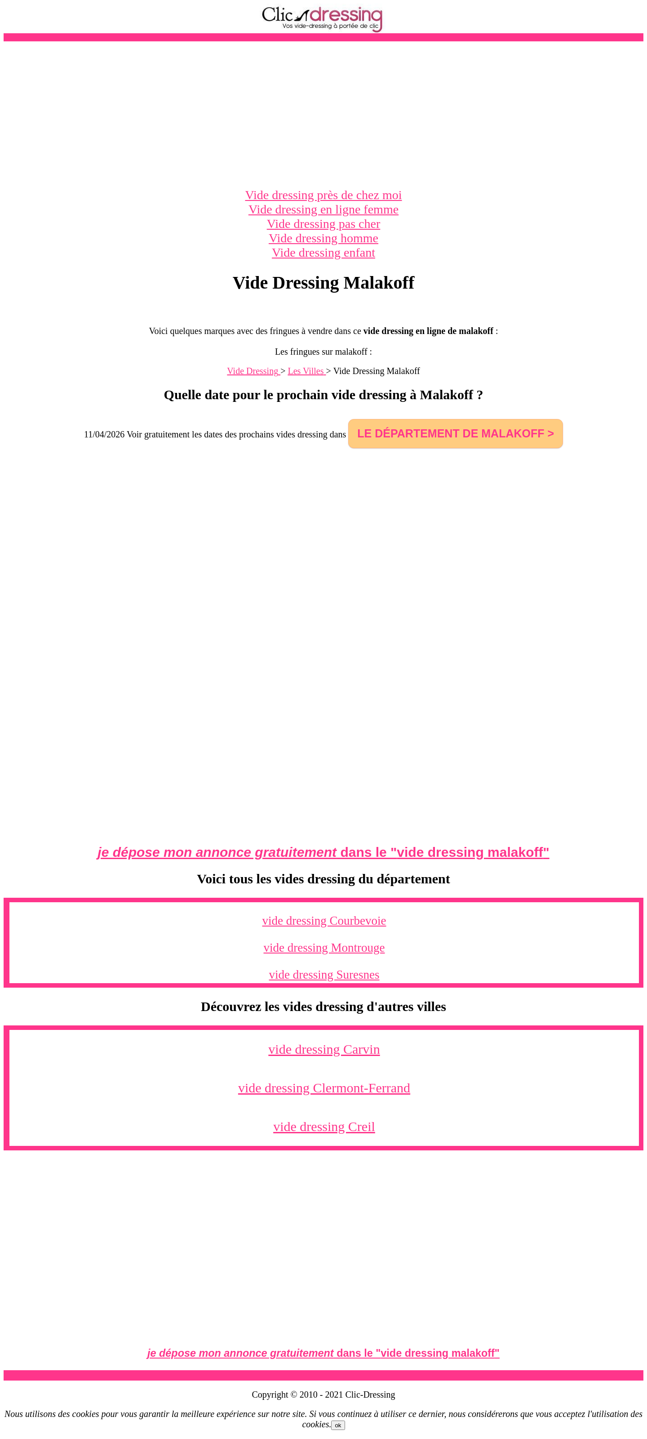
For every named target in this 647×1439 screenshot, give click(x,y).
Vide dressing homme (323, 238)
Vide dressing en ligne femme (323, 209)
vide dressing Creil (324, 1126)
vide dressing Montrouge (324, 947)
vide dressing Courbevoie (324, 920)
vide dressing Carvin (324, 1049)
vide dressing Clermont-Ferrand (324, 1087)
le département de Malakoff (450, 433)
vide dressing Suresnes (324, 974)
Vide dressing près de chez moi (323, 195)
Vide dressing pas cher (324, 224)
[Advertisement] (323, 115)
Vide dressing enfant (323, 252)
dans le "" (323, 852)
